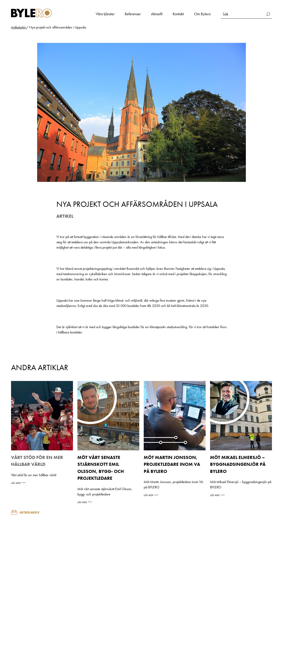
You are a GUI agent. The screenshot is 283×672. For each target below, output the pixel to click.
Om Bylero (202, 13)
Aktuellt (157, 13)
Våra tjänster (105, 13)
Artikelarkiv (25, 512)
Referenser (133, 13)
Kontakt (178, 13)
